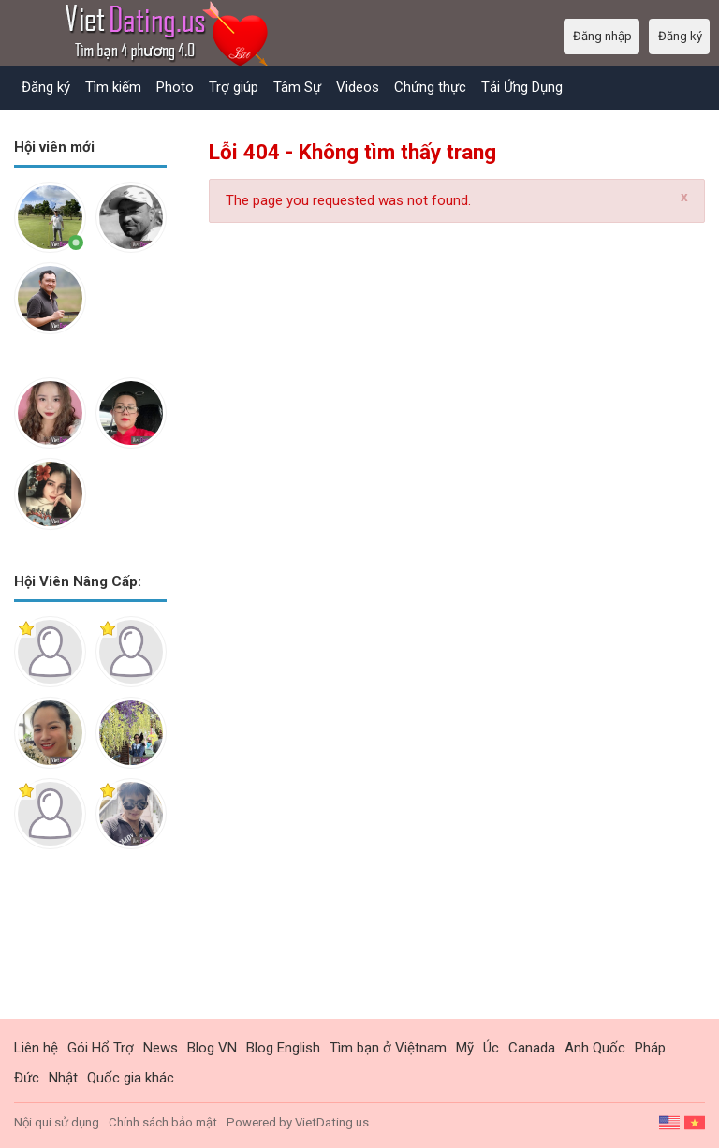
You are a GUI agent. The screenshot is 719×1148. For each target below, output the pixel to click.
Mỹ (465, 1047)
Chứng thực (430, 87)
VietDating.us (332, 1122)
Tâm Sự (297, 87)
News (160, 1047)
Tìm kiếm (113, 87)
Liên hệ (36, 1047)
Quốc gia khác (130, 1077)
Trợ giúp (233, 87)
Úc (491, 1047)
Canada (531, 1047)
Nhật (63, 1077)
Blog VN (212, 1047)
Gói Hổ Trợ (100, 1047)
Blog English (283, 1047)
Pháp (650, 1047)
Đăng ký (46, 87)
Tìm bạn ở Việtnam (388, 1047)
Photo (175, 87)
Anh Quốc (595, 1047)
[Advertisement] (90, 948)
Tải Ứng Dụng (522, 87)
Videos (357, 87)
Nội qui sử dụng (56, 1122)
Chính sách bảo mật (163, 1122)
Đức (26, 1077)
